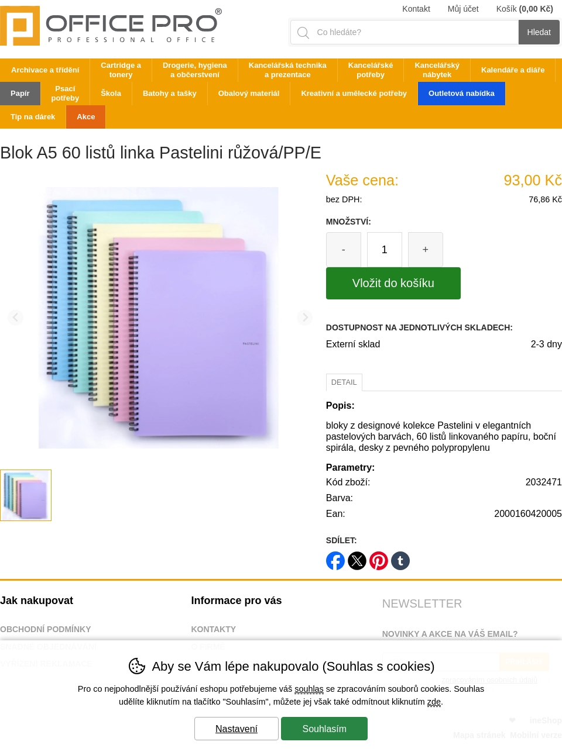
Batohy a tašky (170, 93)
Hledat (539, 32)
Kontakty (213, 629)
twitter (357, 557)
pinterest (378, 557)
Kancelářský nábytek (437, 70)
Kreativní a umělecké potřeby (354, 93)
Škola (111, 93)
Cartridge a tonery (121, 70)
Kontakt (416, 8)
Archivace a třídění (45, 69)
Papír (20, 93)
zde (434, 701)
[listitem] (26, 495)
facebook (335, 557)
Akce (86, 116)
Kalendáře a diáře (512, 69)
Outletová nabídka (462, 93)
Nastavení (236, 729)
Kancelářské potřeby (370, 70)
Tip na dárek (33, 116)
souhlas (309, 689)
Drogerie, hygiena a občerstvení (195, 70)
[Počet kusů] (384, 249)
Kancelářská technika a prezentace (288, 70)
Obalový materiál (249, 93)
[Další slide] (305, 318)
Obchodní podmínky (45, 629)
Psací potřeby (66, 93)
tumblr (400, 557)
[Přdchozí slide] (15, 318)
